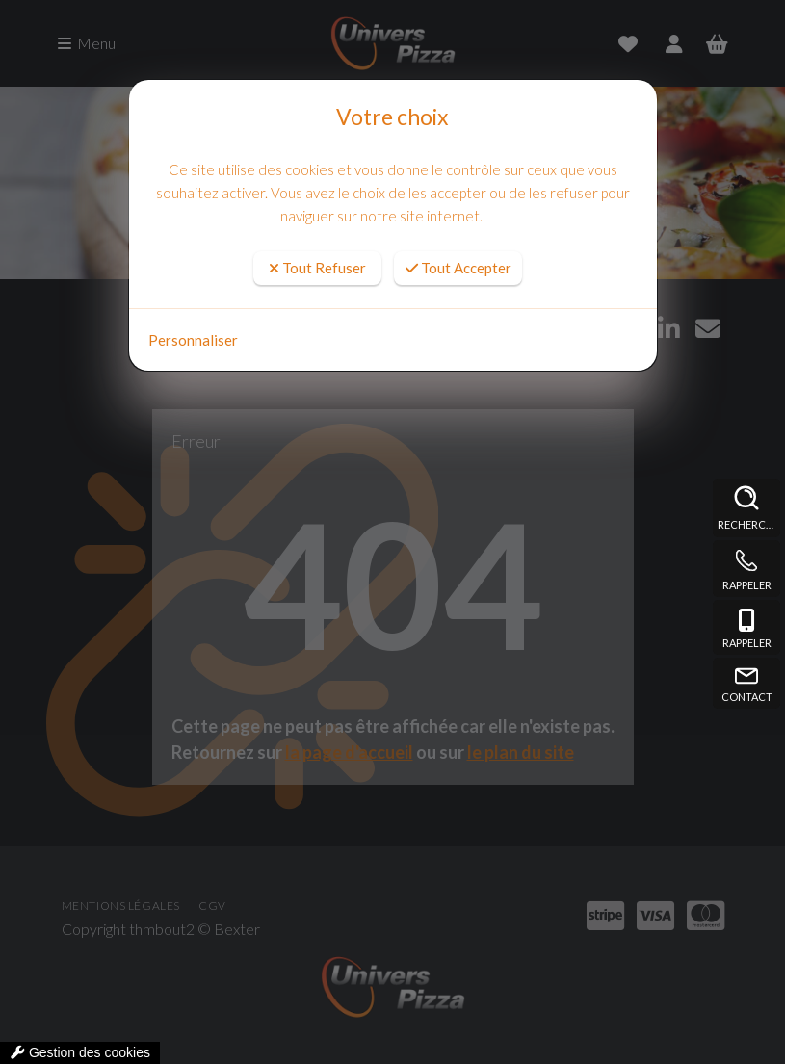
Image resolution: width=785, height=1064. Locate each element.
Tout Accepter (458, 267)
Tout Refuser (317, 267)
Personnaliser (193, 340)
